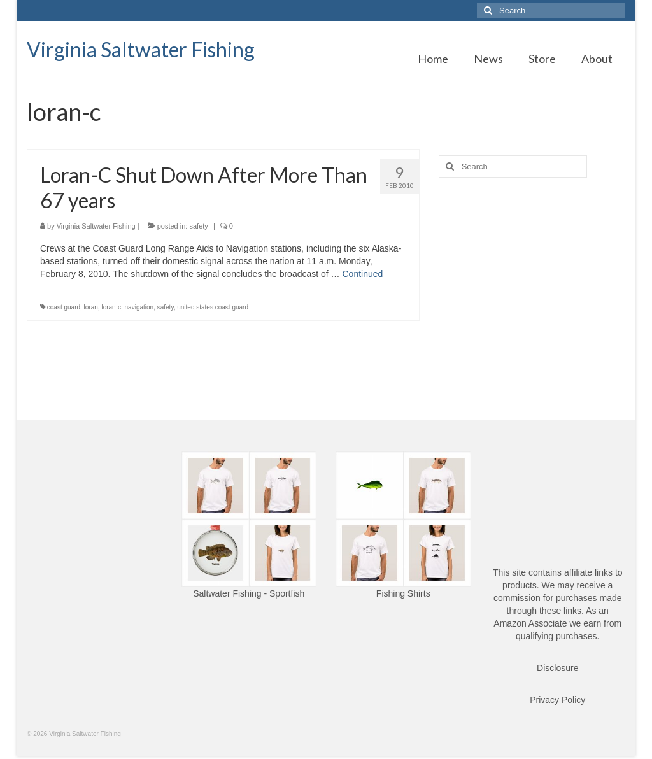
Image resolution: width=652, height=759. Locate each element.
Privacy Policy (557, 700)
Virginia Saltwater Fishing (141, 49)
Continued (362, 274)
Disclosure (557, 668)
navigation (139, 307)
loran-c (111, 307)
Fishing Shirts (403, 593)
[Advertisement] (532, 276)
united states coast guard (212, 307)
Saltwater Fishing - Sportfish (248, 593)
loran (91, 307)
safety (198, 226)
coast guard (63, 307)
